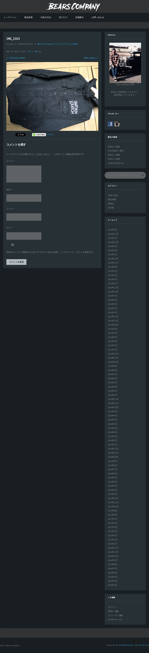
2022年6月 (112, 300)
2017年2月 (112, 540)
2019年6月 (112, 424)
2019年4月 (112, 432)
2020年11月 (113, 358)
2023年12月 (113, 259)
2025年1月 (112, 238)
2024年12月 (113, 242)
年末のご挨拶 (114, 159)
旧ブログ (63, 17)
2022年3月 (112, 308)
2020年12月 (113, 354)
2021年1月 (112, 350)
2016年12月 (113, 548)
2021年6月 (112, 337)
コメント (10, 161)
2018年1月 (112, 494)
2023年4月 (112, 279)
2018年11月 (113, 453)
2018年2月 (112, 490)
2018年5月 (112, 478)
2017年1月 (112, 544)
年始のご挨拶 (114, 147)
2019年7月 (112, 420)
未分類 (111, 208)
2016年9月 (112, 560)
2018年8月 (112, 465)
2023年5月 (112, 275)
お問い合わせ (98, 17)
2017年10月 (113, 507)
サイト (9, 228)
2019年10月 (113, 407)
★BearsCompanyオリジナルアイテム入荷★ (57, 44)
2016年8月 (112, 564)
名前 (9, 190)
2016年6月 (112, 573)
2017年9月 (112, 511)
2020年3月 (112, 387)
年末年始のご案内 (116, 151)
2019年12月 (113, 399)
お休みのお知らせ (116, 163)
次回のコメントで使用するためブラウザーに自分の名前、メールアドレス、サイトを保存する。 (50, 252)
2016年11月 (113, 552)
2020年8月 (112, 370)
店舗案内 (79, 17)
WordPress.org (115, 619)
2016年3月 (112, 585)
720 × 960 (33, 51)
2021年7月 (112, 333)
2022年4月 (112, 304)
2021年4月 (112, 345)
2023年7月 (112, 271)
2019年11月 (113, 403)
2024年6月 (112, 246)
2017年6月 (112, 523)
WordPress (144, 645)
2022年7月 (112, 296)
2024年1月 (112, 254)
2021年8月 (112, 329)
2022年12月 (113, 288)
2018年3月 (112, 486)
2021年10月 (113, 325)
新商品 (111, 204)
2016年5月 (112, 577)
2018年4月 (112, 482)
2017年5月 (112, 527)
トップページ (10, 17)
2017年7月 (112, 519)
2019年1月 (112, 445)
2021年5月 (112, 341)
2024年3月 (112, 250)
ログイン (112, 607)
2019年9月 (112, 411)
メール (10, 209)
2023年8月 (112, 267)
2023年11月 (113, 263)
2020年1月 (112, 395)
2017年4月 (112, 531)
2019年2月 (112, 440)
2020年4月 (112, 382)
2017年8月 (112, 515)
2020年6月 (112, 378)
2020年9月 (112, 366)
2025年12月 (113, 234)
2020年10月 (113, 362)
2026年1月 (112, 230)
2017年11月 (113, 502)
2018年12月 (113, 449)
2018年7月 (112, 469)
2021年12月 (113, 317)
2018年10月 (113, 457)
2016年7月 (112, 568)
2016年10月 (113, 556)
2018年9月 (112, 461)
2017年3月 (112, 535)
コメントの (115, 615)
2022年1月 (112, 312)
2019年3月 (112, 436)
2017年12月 (113, 498)
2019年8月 (112, 416)
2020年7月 (112, 374)
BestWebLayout (126, 645)
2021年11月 (113, 321)
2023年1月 (112, 283)
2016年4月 (112, 581)
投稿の (113, 611)
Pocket (50, 134)
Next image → (91, 57)
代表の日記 (46, 17)
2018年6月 (112, 473)
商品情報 (28, 17)
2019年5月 (112, 428)
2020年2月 (112, 391)
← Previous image (15, 57)
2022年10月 (113, 292)
